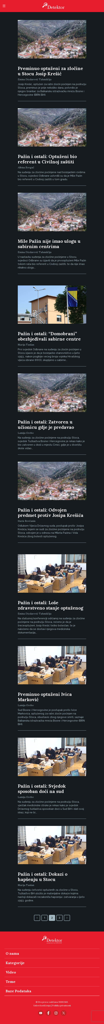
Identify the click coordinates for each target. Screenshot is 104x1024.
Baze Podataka (18, 991)
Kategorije (15, 963)
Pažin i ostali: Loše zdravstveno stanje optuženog (50, 605)
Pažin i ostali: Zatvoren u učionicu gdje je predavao (46, 424)
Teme (10, 981)
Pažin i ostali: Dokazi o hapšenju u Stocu (42, 876)
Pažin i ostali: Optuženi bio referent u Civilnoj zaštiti (47, 159)
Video (11, 972)
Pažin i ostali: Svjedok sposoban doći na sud (42, 788)
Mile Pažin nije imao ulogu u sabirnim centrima (49, 243)
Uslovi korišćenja (41, 1005)
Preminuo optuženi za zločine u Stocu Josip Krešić (50, 71)
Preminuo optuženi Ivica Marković (45, 696)
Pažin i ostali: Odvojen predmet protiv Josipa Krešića (50, 512)
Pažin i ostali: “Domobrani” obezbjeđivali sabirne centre (49, 336)
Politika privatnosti (61, 1005)
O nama (12, 953)
